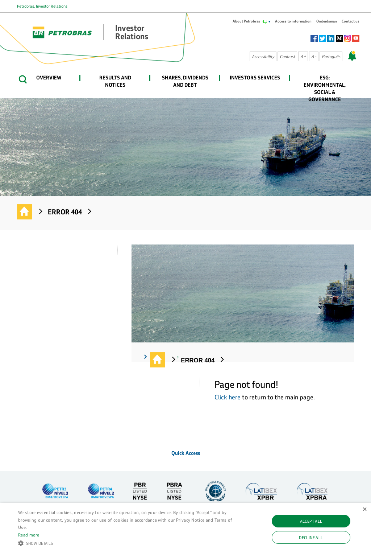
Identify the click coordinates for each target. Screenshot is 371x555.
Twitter (322, 38)
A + (303, 56)
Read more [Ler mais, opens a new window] (28, 535)
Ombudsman (326, 21)
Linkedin (330, 38)
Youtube (355, 38)
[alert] (185, 529)
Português (331, 56)
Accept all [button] (311, 521)
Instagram (347, 38)
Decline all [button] (311, 537)
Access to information (293, 21)
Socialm (339, 38)
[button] (127, 542)
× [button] (364, 509)
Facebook (314, 38)
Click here (227, 397)
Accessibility (263, 56)
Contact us (350, 21)
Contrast (287, 56)
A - (313, 56)
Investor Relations (25, 212)
